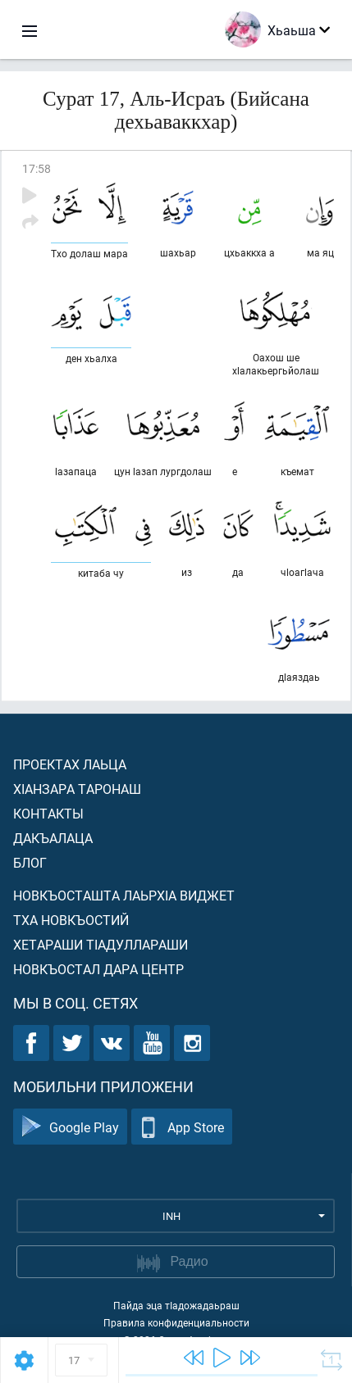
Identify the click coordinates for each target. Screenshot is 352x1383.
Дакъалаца (53, 837)
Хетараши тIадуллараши (100, 944)
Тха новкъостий (71, 919)
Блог (30, 862)
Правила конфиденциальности (176, 1322)
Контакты (48, 813)
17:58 (36, 168)
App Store (181, 1127)
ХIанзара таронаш (77, 788)
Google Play (70, 1127)
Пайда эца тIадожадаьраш (176, 1305)
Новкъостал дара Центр (98, 968)
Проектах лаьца (69, 764)
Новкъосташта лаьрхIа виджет (124, 895)
